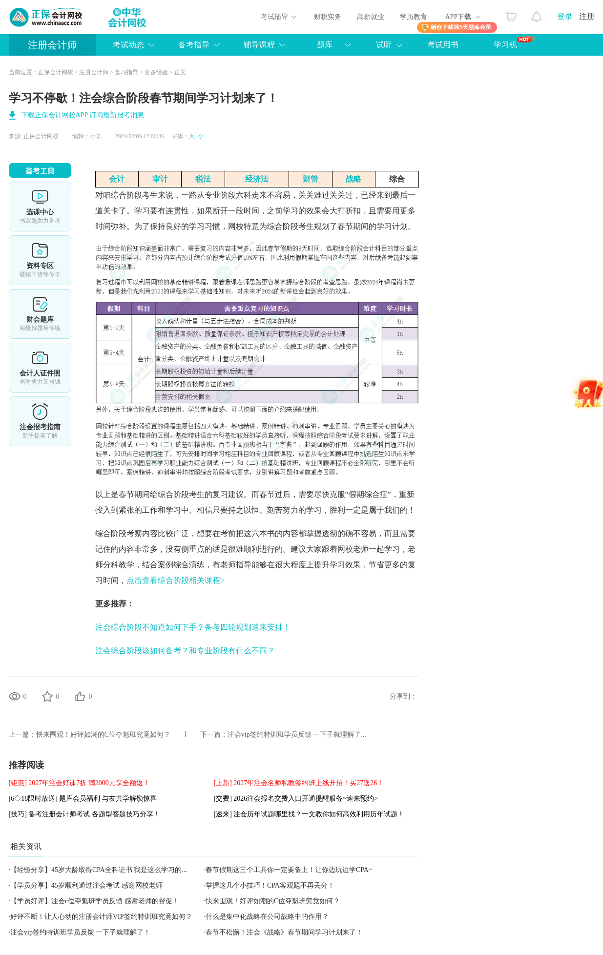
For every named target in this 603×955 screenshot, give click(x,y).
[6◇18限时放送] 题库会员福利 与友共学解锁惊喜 (83, 798)
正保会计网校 (55, 72)
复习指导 (126, 72)
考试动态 (128, 45)
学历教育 (413, 17)
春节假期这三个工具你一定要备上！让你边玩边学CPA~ (289, 869)
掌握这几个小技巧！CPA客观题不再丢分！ (270, 885)
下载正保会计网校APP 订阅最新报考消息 (83, 115)
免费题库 (40, 314)
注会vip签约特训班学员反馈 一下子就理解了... (297, 734)
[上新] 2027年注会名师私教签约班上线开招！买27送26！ (299, 783)
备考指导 (193, 45)
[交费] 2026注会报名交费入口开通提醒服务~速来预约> (296, 798)
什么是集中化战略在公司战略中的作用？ (267, 916)
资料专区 (40, 260)
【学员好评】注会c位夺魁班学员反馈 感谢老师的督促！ (94, 901)
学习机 (514, 42)
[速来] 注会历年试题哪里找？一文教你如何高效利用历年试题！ (309, 814)
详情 (40, 421)
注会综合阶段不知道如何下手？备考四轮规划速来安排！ (193, 627)
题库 (325, 45)
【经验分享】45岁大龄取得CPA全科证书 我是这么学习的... (98, 869)
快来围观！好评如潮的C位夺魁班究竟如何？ (103, 734)
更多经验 (156, 72)
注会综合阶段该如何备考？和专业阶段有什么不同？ (185, 650)
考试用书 (442, 45)
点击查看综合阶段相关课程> (175, 580)
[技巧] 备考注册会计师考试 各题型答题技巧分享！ (84, 814)
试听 (384, 45)
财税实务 (327, 17)
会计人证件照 (40, 367)
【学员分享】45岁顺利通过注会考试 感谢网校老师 (86, 885)
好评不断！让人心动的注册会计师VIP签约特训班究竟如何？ (101, 916)
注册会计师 (52, 45)
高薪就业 (370, 17)
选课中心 (40, 206)
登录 (565, 16)
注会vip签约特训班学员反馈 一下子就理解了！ (80, 932)
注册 (587, 16)
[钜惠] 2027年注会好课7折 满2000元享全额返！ (79, 783)
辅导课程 (259, 45)
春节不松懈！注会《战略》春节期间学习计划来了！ (284, 932)
